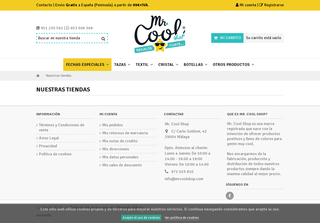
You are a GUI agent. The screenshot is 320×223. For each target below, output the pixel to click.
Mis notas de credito (120, 141)
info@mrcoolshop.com (184, 178)
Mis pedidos (112, 125)
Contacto (44, 5)
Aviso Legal (49, 138)
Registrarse (271, 5)
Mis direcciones (115, 149)
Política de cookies (55, 154)
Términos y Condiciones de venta (61, 128)
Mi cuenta (246, 5)
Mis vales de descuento (122, 165)
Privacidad (48, 146)
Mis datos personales (120, 157)
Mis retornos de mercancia (125, 133)
